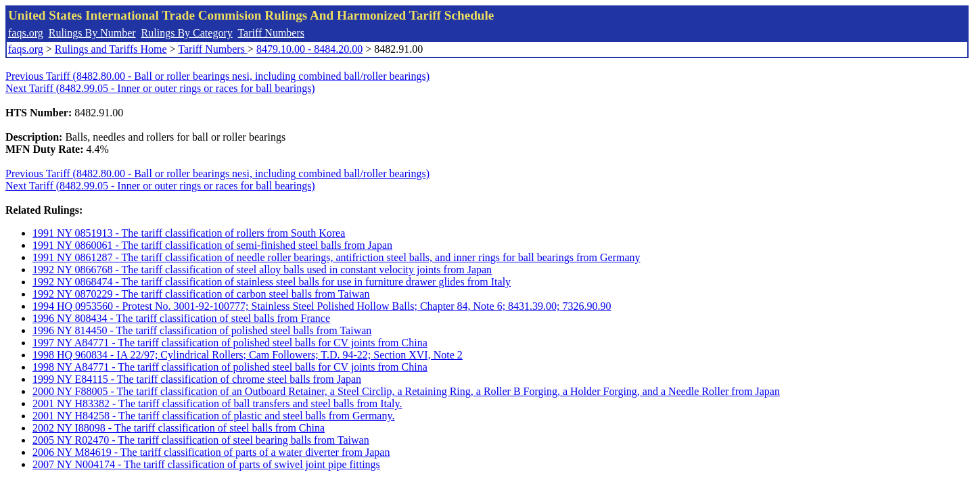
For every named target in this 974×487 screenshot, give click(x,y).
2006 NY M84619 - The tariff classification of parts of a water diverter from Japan (211, 452)
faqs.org (25, 33)
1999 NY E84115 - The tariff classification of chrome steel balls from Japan (196, 379)
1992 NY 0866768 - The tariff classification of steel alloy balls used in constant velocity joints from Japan (262, 269)
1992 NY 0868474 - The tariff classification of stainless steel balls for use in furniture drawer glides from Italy (271, 281)
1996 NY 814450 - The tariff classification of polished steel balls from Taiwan (201, 330)
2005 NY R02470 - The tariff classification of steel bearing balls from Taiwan (200, 440)
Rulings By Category (187, 33)
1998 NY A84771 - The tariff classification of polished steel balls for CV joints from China (229, 367)
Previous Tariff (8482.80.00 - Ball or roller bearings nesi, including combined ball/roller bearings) (217, 76)
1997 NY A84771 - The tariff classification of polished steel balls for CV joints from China (229, 342)
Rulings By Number (92, 33)
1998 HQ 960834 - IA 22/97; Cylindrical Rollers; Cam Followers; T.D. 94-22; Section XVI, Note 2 (247, 355)
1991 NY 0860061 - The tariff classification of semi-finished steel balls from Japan (212, 245)
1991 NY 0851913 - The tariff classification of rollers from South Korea (188, 233)
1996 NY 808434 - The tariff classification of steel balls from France (181, 318)
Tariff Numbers (270, 33)
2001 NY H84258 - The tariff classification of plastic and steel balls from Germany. (213, 415)
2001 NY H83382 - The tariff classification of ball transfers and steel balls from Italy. (217, 403)
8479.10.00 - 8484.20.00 (309, 49)
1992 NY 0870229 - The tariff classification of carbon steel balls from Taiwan (201, 294)
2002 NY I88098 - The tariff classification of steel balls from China (178, 428)
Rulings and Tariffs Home (111, 49)
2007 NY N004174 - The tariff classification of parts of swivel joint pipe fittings (206, 464)
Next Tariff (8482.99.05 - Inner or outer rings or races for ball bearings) (160, 88)
